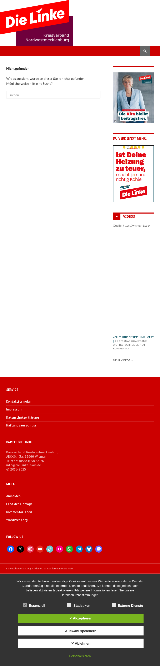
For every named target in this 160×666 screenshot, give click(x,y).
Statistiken (78, 604)
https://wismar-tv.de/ (136, 225)
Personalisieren (80, 656)
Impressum (14, 409)
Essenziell (34, 604)
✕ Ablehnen (80, 643)
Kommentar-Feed (19, 512)
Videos (129, 217)
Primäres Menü (155, 51)
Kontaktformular (18, 401)
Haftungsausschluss (21, 425)
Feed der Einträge (19, 504)
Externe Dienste (127, 604)
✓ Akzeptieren (80, 618)
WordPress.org (17, 520)
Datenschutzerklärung (22, 417)
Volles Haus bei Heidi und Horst (133, 337)
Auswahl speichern (80, 631)
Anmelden (13, 496)
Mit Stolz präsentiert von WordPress (53, 568)
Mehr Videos (123, 360)
